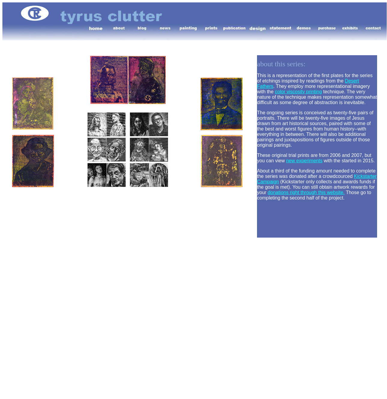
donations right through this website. (306, 192)
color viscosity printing (298, 91)
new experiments (304, 160)
